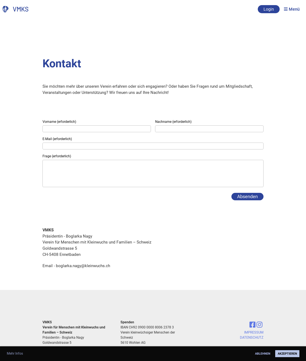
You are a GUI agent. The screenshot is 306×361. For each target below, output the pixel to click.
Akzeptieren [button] (287, 353)
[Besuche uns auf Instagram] (259, 325)
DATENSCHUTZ (252, 337)
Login (269, 9)
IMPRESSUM (254, 332)
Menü (292, 9)
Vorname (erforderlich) (59, 122)
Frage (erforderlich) (56, 156)
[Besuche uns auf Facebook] (252, 325)
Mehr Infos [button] (15, 353)
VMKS (21, 9)
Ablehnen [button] (262, 353)
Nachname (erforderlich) (173, 122)
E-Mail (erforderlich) (57, 139)
